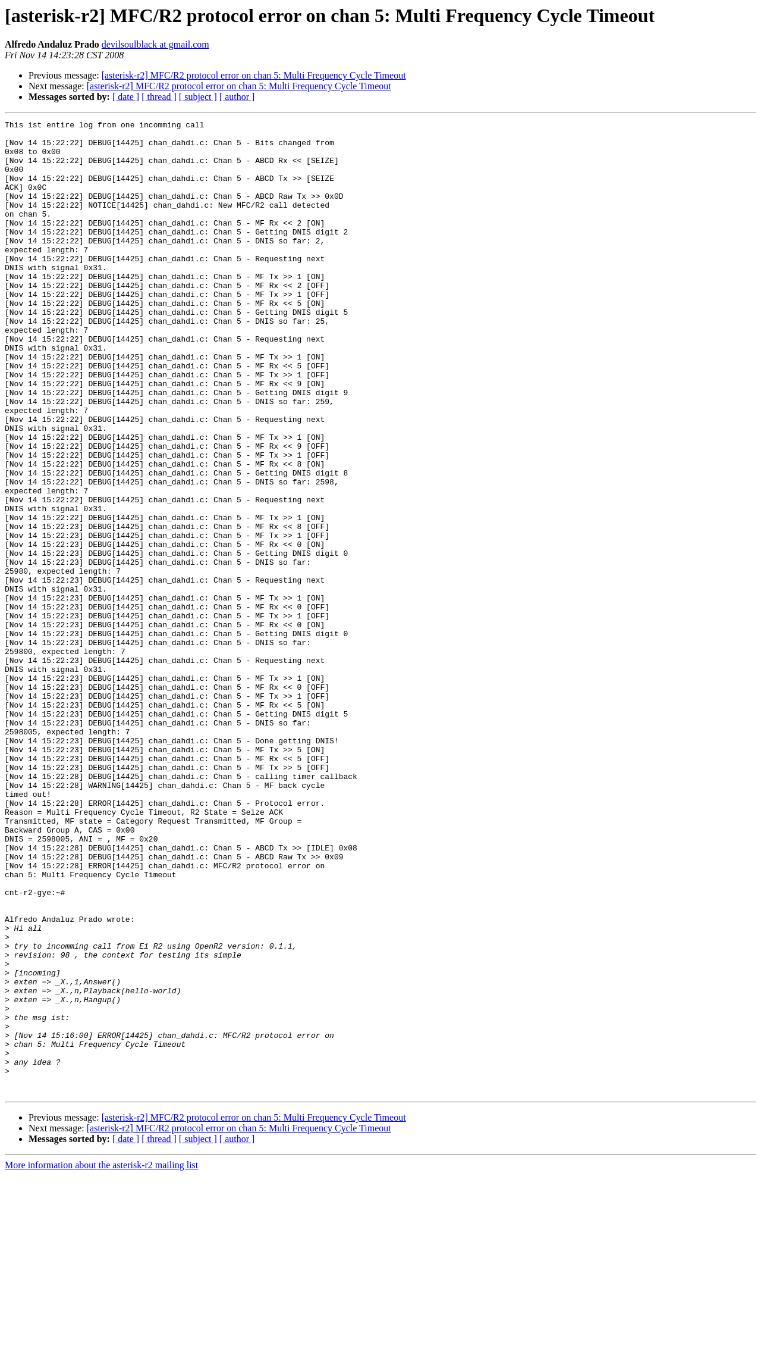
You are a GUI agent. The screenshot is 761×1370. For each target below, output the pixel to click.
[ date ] (125, 97)
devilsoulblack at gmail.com (155, 44)
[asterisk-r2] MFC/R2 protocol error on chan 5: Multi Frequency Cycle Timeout (254, 75)
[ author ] (237, 97)
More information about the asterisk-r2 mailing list (101, 1360)
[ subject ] (198, 97)
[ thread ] (159, 97)
